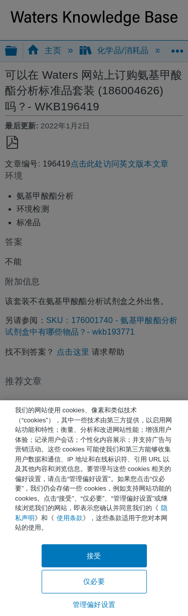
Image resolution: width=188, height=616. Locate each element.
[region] (94, 508)
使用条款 (70, 518)
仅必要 (93, 581)
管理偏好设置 (94, 604)
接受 (94, 556)
